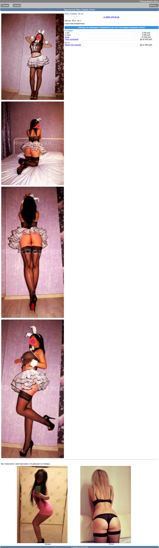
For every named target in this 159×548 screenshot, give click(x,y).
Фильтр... (154, 5)
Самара (16, 5)
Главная (4, 5)
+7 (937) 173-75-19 (111, 17)
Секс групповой (71, 39)
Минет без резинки (73, 45)
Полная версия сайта (149, 1)
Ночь (67, 37)
